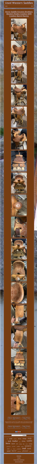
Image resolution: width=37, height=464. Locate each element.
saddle (29, 441)
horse (8, 443)
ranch (13, 443)
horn (19, 441)
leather (15, 441)
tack (9, 441)
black (14, 449)
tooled (8, 451)
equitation (9, 446)
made (30, 451)
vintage (24, 438)
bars (6, 441)
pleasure (25, 451)
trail (24, 448)
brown (19, 438)
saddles (18, 446)
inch (17, 443)
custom (22, 446)
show (23, 441)
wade (27, 443)
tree (11, 449)
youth (10, 438)
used (29, 448)
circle (29, 438)
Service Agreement (19, 461)
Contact (19, 457)
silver (13, 446)
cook (7, 438)
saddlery (15, 438)
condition (19, 449)
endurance (19, 451)
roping (30, 443)
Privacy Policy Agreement (19, 459)
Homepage (19, 455)
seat (8, 449)
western (28, 446)
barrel (14, 451)
